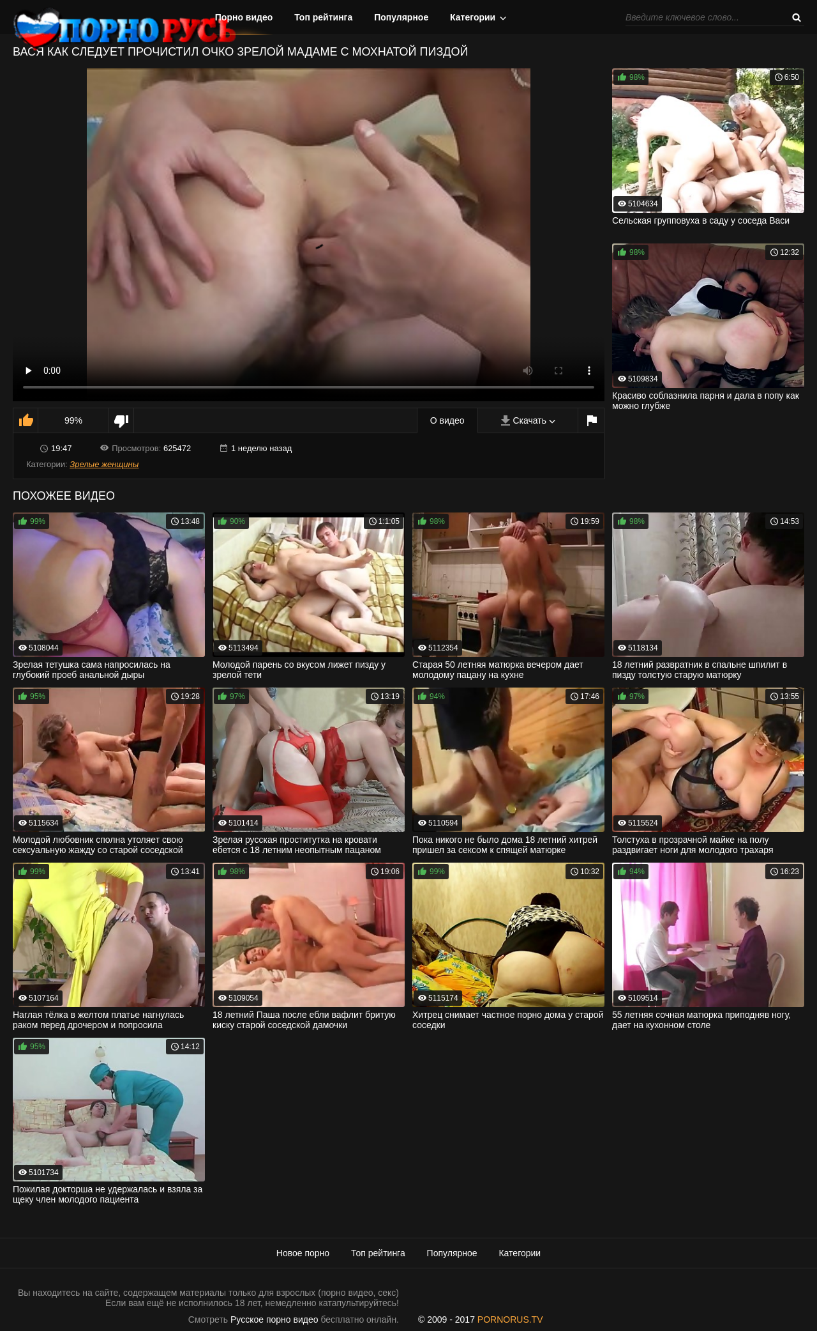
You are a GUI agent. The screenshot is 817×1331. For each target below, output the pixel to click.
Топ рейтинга (323, 17)
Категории (472, 17)
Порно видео (244, 17)
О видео (447, 420)
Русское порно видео (274, 1319)
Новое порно (302, 1253)
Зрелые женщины (104, 464)
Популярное (401, 17)
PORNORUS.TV (510, 1319)
